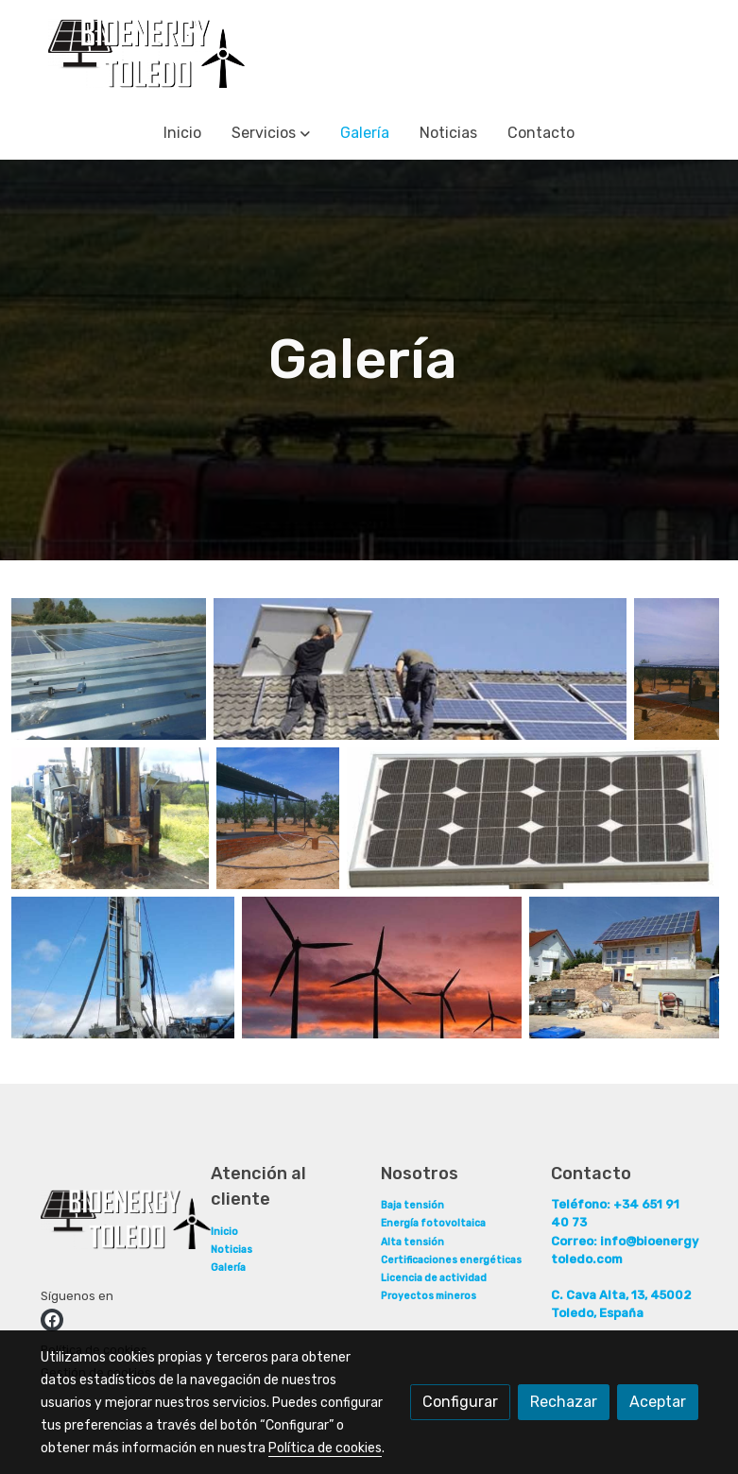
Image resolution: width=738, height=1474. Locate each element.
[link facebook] (52, 1320)
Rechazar (563, 1402)
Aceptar (657, 1402)
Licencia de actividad (434, 1278)
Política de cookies (325, 1448)
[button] (270, 133)
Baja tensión (412, 1205)
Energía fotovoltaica (433, 1223)
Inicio (224, 1231)
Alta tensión (412, 1242)
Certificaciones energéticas (451, 1260)
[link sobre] (114, 1223)
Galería (228, 1267)
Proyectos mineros (428, 1296)
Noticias (231, 1249)
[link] (146, 53)
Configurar (460, 1402)
